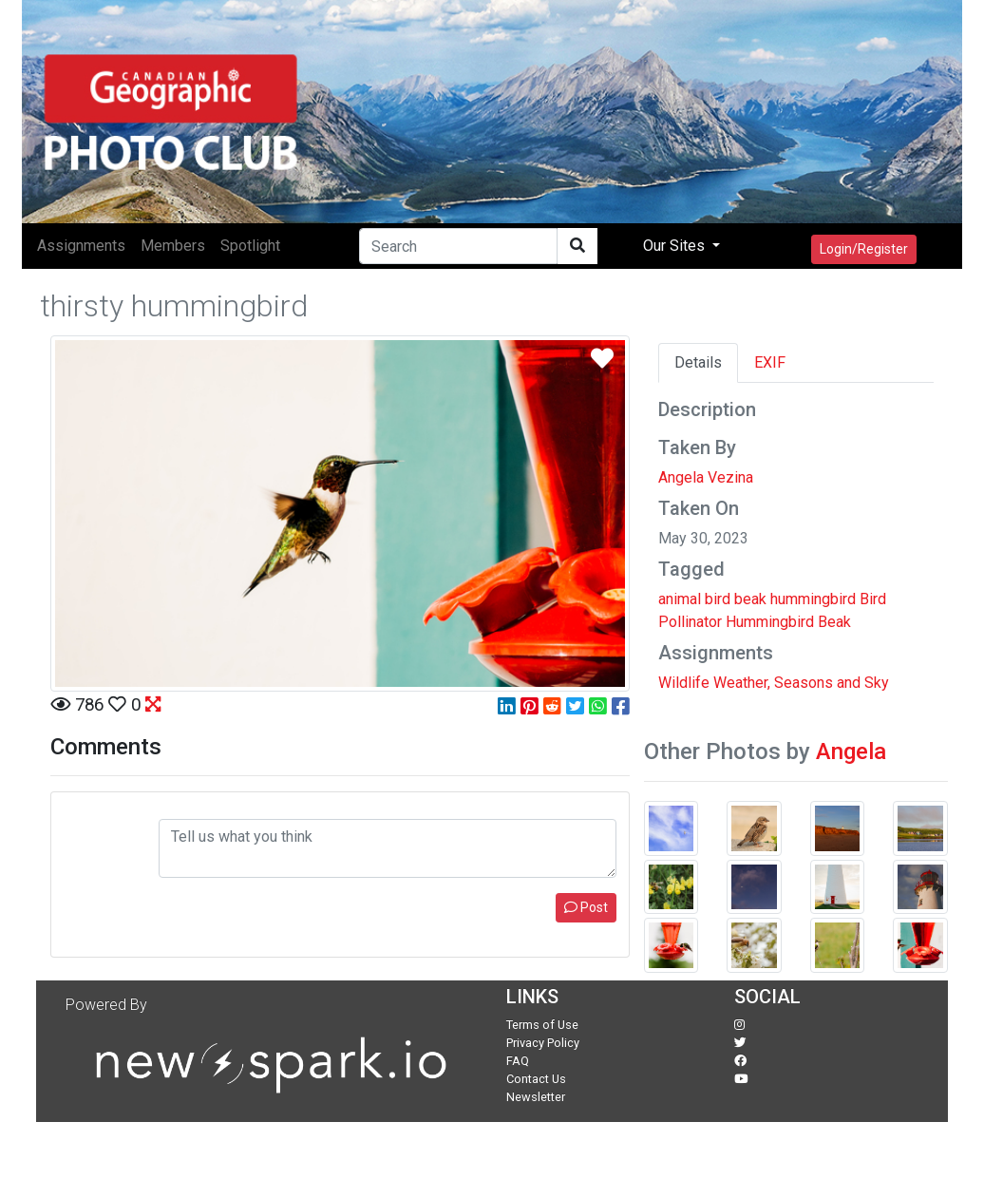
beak (750, 599)
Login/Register (864, 249)
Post (586, 907)
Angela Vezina (705, 477)
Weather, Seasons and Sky (801, 683)
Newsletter (535, 1097)
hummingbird (813, 599)
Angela (851, 751)
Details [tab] (698, 362)
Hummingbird (770, 622)
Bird (873, 599)
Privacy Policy (542, 1043)
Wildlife (684, 683)
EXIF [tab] (769, 362)
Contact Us (536, 1079)
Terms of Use (542, 1024)
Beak (834, 622)
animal (679, 599)
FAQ (517, 1061)
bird (717, 599)
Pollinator (690, 622)
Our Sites (676, 246)
